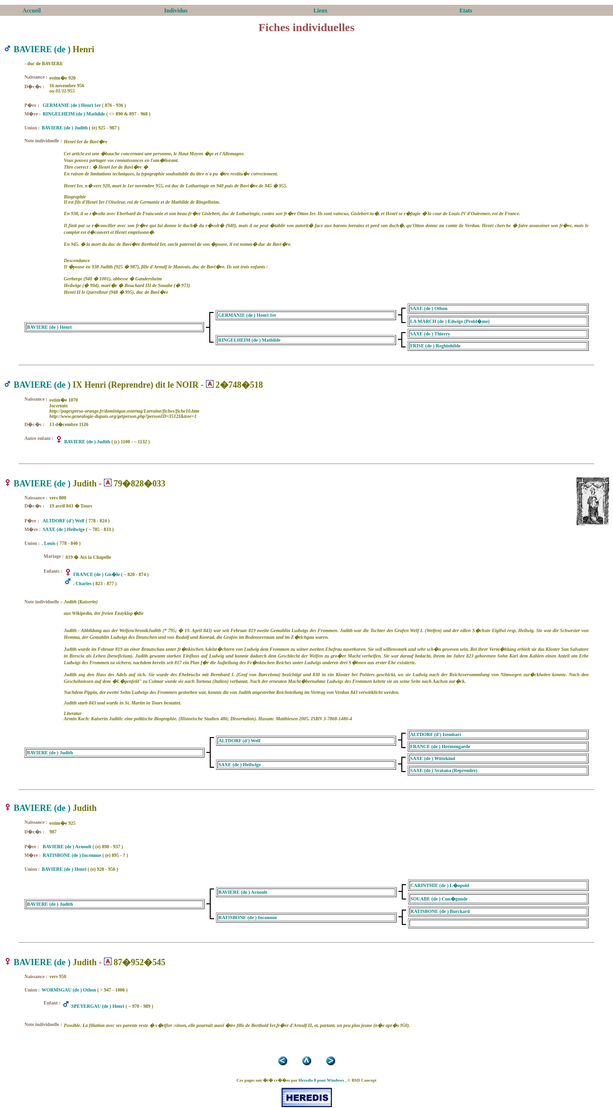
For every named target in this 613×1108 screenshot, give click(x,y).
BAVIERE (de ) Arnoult (67, 846)
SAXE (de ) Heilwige (64, 529)
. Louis (49, 543)
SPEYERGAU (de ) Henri (98, 1006)
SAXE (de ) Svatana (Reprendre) (443, 770)
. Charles (82, 583)
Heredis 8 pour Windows (321, 1080)
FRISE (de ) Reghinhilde (435, 345)
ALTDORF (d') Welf (63, 520)
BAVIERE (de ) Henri (49, 327)
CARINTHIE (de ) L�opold (439, 885)
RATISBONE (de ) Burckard (440, 911)
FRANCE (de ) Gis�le (96, 574)
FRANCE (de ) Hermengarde (440, 746)
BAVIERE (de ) (42, 49)
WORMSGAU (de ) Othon (69, 990)
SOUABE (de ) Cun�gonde (438, 898)
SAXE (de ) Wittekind (432, 758)
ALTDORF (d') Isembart (435, 734)
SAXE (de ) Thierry (430, 333)
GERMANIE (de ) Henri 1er (72, 105)
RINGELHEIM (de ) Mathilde (74, 113)
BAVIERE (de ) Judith (65, 127)
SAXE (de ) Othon (428, 308)
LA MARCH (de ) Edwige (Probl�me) (449, 321)
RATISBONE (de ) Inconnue (72, 855)
